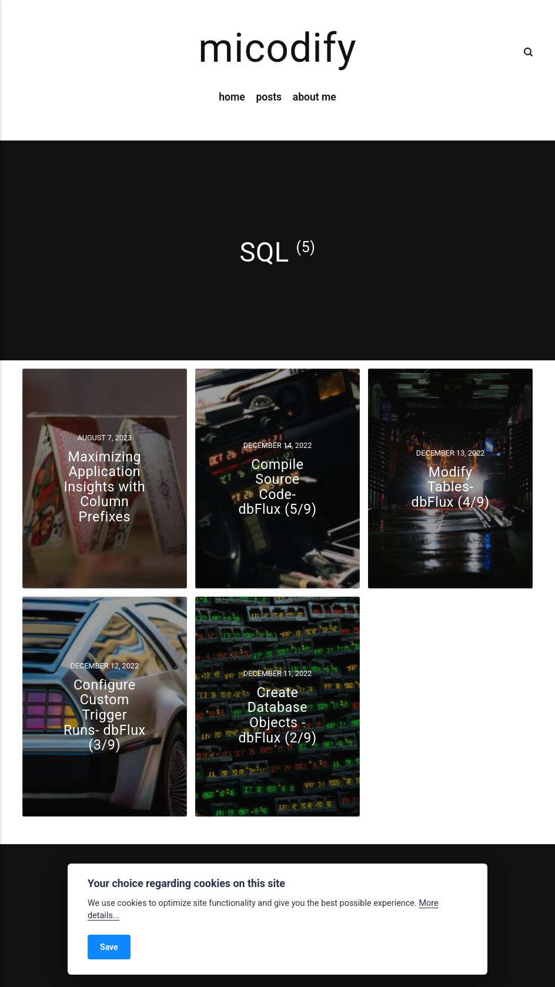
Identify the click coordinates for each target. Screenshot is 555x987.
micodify (277, 48)
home (232, 97)
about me (314, 97)
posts (269, 97)
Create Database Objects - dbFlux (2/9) (277, 715)
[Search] (526, 52)
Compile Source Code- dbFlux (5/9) (277, 487)
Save (109, 947)
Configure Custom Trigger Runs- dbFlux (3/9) (104, 715)
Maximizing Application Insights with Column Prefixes (104, 487)
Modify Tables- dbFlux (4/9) (451, 486)
